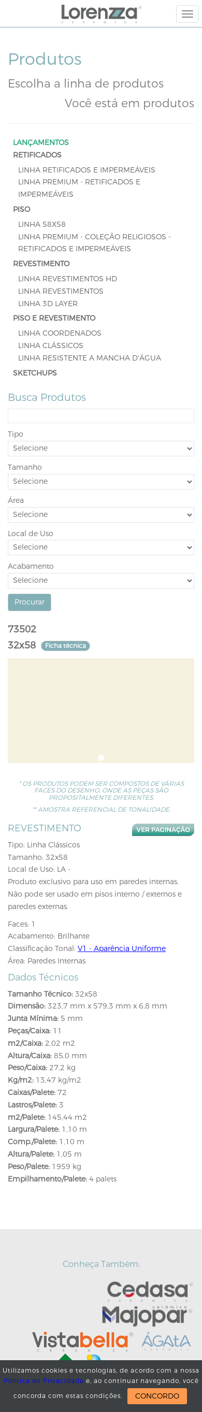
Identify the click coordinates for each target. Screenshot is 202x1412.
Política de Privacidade (44, 1381)
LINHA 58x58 (42, 224)
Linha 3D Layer (48, 304)
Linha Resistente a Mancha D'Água (89, 358)
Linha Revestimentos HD (67, 279)
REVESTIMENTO (41, 264)
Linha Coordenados (60, 333)
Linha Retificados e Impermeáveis (86, 170)
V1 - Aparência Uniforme (122, 949)
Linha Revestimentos (61, 291)
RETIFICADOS (37, 155)
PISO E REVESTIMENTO (54, 318)
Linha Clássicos (50, 346)
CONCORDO (157, 1396)
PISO (21, 209)
